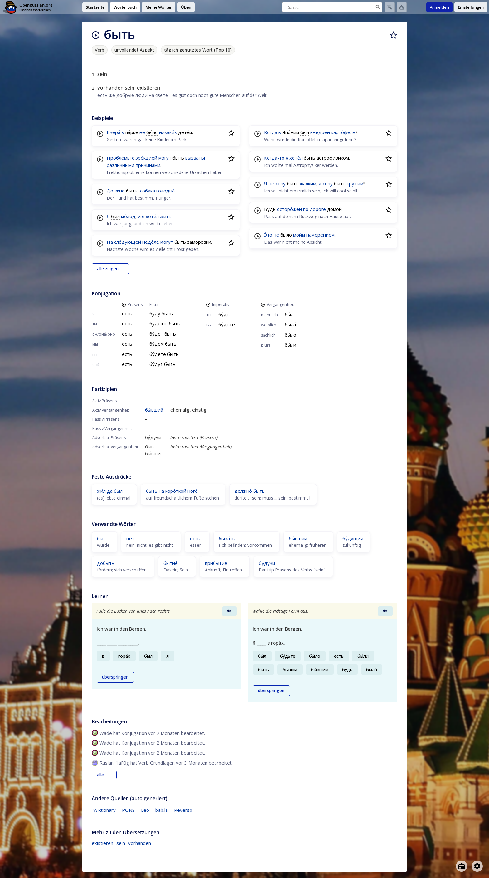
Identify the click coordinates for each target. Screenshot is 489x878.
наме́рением (320, 235)
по (305, 209)
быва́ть (227, 538)
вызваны (195, 158)
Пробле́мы (119, 158)
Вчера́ (113, 132)
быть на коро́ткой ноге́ (172, 491)
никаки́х (168, 132)
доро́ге (318, 209)
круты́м (355, 183)
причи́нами (148, 165)
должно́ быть (250, 491)
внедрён (320, 132)
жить (166, 216)
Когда (270, 132)
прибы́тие (216, 563)
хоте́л (152, 216)
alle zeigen (108, 269)
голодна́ (165, 190)
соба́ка (147, 190)
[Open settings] (477, 866)
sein (120, 843)
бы (100, 538)
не (142, 132)
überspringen (115, 677)
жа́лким (308, 183)
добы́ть (105, 563)
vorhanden (139, 843)
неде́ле (150, 242)
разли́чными (120, 165)
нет (130, 538)
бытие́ (170, 563)
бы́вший (154, 410)
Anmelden (439, 7)
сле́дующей (127, 242)
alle (100, 775)
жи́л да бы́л (110, 491)
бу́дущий (352, 538)
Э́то (268, 235)
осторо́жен (289, 209)
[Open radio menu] (461, 866)
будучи (267, 563)
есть (195, 538)
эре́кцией (146, 158)
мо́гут (164, 158)
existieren (102, 843)
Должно (116, 190)
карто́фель (343, 132)
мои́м (299, 235)
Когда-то (274, 158)
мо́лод (128, 216)
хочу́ (280, 183)
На (110, 242)
